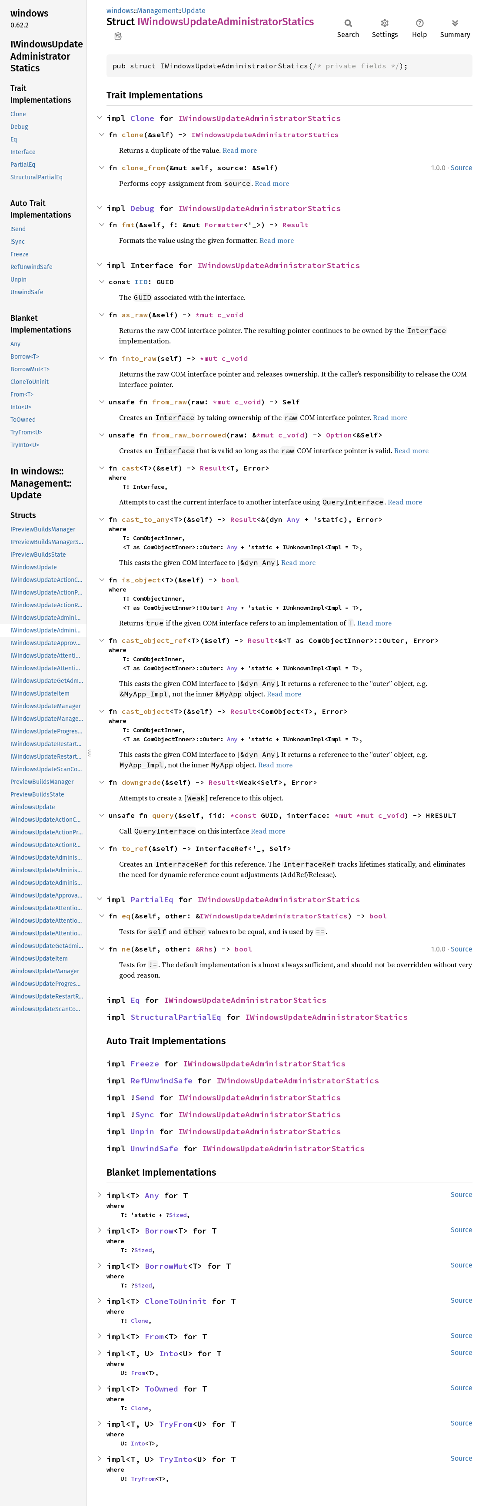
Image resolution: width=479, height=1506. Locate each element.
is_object (141, 579)
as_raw (135, 314)
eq (126, 915)
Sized (177, 1215)
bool (230, 579)
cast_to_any (146, 519)
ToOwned (161, 1389)
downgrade (141, 782)
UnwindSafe (154, 1148)
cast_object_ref (154, 640)
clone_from (143, 167)
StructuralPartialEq (175, 1017)
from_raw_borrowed (189, 434)
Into (168, 1353)
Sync (144, 1114)
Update (194, 11)
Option (339, 434)
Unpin (142, 1131)
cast (130, 468)
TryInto (176, 1459)
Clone (142, 118)
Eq (135, 1000)
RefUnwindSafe (161, 1081)
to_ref (135, 848)
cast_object (146, 711)
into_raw (139, 358)
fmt (128, 224)
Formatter (223, 224)
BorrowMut (166, 1266)
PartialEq (151, 899)
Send (144, 1098)
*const (245, 815)
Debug (142, 208)
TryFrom (176, 1424)
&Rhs (204, 949)
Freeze (144, 1064)
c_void (230, 314)
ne (126, 949)
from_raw (169, 401)
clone (132, 134)
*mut (206, 314)
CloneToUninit (176, 1301)
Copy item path (118, 35)
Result (296, 224)
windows (119, 11)
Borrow (159, 1231)
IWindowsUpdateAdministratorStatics (259, 118)
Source (461, 168)
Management (157, 11)
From (154, 1336)
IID (141, 281)
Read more (240, 150)
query (163, 815)
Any (293, 519)
